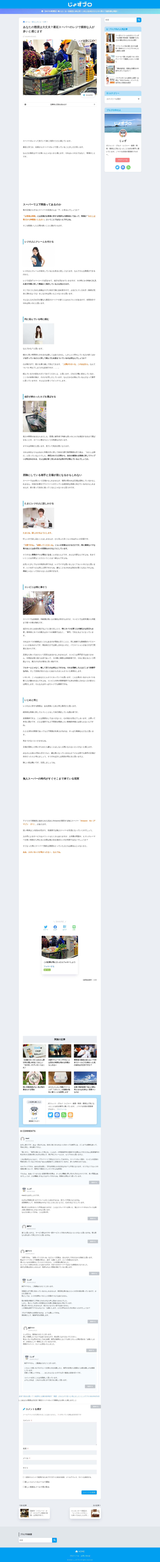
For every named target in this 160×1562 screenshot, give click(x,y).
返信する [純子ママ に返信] (94, 1273)
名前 (26, 1449)
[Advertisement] (60, 122)
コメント (27, 1420)
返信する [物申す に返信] (93, 1241)
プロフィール (62, 1109)
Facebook (57, 1118)
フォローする (49, 966)
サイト (25, 1468)
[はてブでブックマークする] (64, 928)
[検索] (139, 20)
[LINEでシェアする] (74, 928)
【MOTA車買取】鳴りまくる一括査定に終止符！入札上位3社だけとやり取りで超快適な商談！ (80, 11)
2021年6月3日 (94, 1396)
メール (27, 1458)
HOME (80, 1551)
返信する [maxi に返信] (94, 1182)
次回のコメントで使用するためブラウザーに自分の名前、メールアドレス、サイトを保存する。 (59, 1477)
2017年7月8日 (31, 1191)
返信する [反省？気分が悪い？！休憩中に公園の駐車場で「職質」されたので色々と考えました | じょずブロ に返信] (95, 1406)
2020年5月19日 (31, 1229)
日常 (95, 980)
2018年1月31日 (30, 1253)
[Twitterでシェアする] (45, 928)
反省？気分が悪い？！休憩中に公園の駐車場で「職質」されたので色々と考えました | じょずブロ (54, 1396)
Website (70, 1118)
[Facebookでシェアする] (55, 928)
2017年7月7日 (30, 1141)
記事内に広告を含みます (59, 104)
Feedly (64, 1118)
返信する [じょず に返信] (93, 1218)
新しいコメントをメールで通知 (37, 1482)
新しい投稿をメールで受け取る (37, 1487)
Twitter (50, 1118)
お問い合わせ (85, 1556)
